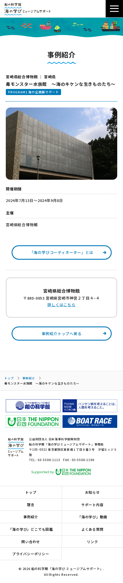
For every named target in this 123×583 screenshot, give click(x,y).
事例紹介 (28, 378)
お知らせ (92, 492)
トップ (9, 378)
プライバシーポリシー (30, 553)
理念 (30, 504)
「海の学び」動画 (92, 516)
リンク (92, 541)
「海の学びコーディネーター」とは (61, 252)
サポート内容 (92, 504)
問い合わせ (30, 541)
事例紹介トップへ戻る (62, 333)
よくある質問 (92, 529)
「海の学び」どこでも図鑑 (30, 529)
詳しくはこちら (61, 304)
